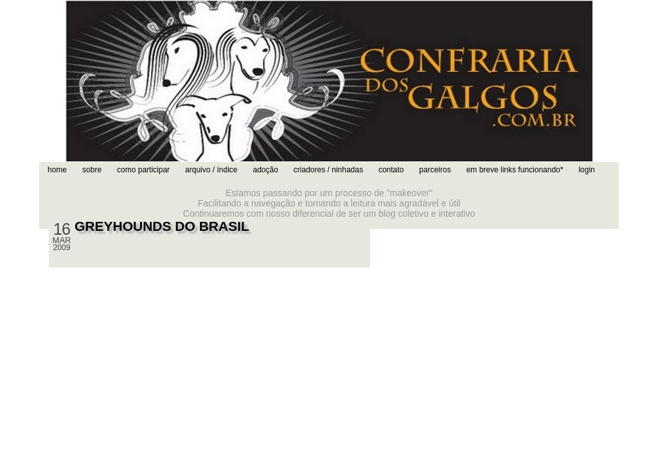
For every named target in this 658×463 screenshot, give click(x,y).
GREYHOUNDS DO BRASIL (162, 226)
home (57, 169)
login (586, 169)
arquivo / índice (211, 169)
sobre (92, 169)
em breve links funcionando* (515, 169)
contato (391, 169)
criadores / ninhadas (328, 169)
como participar (143, 169)
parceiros (434, 169)
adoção (265, 169)
